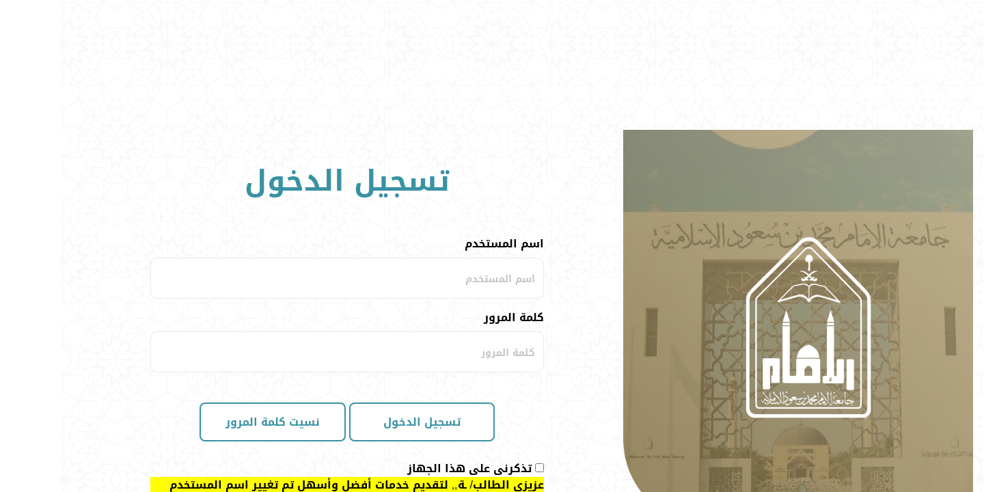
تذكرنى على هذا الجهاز (409, 339)
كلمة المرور (454, 188)
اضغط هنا (378, 387)
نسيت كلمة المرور (212, 292)
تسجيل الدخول (361, 292)
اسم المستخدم (444, 114)
